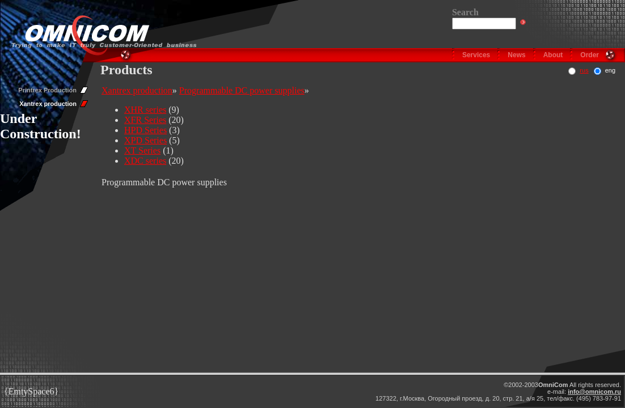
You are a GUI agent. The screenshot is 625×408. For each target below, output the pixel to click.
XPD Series (145, 140)
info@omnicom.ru (594, 391)
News (516, 55)
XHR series (145, 109)
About (553, 55)
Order (589, 55)
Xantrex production (48, 103)
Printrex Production (47, 90)
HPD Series (145, 130)
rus (584, 70)
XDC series (145, 160)
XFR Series (145, 120)
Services (476, 55)
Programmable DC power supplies (242, 90)
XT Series (142, 150)
